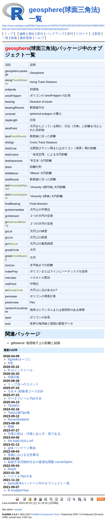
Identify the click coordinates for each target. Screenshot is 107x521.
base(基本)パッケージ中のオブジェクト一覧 (39, 483)
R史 (10, 363)
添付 (70, 33)
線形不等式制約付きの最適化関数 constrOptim (40, 462)
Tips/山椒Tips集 (19, 412)
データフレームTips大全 (25, 398)
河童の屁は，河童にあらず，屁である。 (36, 433)
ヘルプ (39, 38)
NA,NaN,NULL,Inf (20, 441)
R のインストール (20, 370)
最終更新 (26, 38)
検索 (14, 38)
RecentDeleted (18, 419)
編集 (22, 33)
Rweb (12, 469)
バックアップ (55, 33)
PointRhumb (18, 136)
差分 (40, 33)
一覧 (5, 38)
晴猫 (11, 426)
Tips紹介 (14, 405)
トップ (8, 33)
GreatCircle (15, 290)
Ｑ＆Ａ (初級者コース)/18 (25, 391)
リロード (82, 33)
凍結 (31, 33)
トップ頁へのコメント (23, 384)
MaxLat (13, 243)
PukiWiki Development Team (45, 514)
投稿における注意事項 (23, 455)
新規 (97, 33)
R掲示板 (13, 377)
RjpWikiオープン (19, 359)
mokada (18, 509)
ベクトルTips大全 (20, 476)
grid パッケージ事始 (22, 448)
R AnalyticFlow (18, 490)
